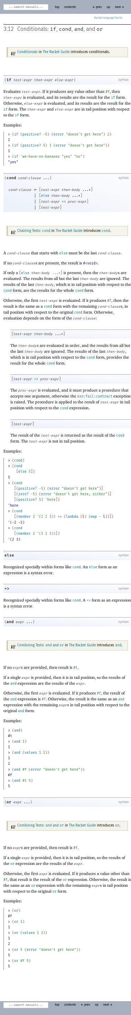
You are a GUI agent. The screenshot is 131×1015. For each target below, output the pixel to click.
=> (64, 202)
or (100, 29)
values (30, 753)
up (108, 7)
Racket (108, 18)
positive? (31, 134)
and (78, 29)
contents (70, 7)
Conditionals (27, 52)
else (45, 196)
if (53, 29)
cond (65, 29)
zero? (23, 494)
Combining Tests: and (40, 645)
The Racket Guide (56, 52)
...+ (56, 273)
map (94, 517)
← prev (97, 7)
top (57, 7)
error (58, 134)
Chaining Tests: (33, 231)
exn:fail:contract (94, 396)
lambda (72, 517)
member (24, 517)
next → (119, 7)
